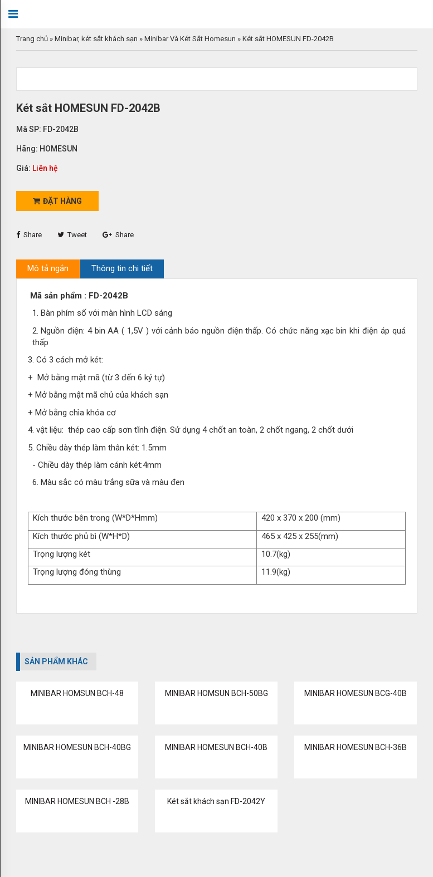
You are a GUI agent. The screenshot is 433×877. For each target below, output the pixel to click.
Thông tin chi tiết (122, 268)
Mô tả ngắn (48, 268)
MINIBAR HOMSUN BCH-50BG (216, 693)
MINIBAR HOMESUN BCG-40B (355, 693)
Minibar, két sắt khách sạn (96, 39)
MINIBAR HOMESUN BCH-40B (216, 747)
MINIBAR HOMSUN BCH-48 (77, 693)
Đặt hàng (57, 201)
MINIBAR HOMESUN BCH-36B (355, 747)
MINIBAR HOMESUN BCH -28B (77, 801)
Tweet (72, 235)
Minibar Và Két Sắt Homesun (190, 39)
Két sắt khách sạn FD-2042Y (216, 801)
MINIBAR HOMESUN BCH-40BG (77, 747)
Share (29, 235)
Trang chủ (32, 39)
